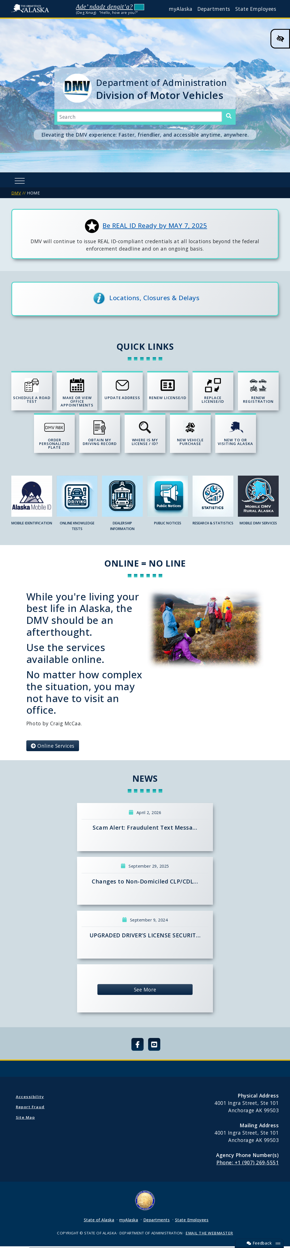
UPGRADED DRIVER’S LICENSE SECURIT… (145, 936)
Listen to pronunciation (139, 7)
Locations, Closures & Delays (154, 297)
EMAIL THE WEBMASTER (209, 1234)
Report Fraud (30, 1108)
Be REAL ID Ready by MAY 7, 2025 (155, 225)
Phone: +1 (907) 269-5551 (247, 1164)
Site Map (25, 1118)
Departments (213, 8)
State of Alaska (31, 9)
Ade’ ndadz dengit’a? (104, 6)
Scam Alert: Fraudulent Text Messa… (145, 829)
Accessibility (30, 1098)
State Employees (255, 8)
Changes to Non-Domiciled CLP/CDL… (145, 883)
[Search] (228, 116)
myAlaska (180, 8)
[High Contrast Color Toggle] (280, 38)
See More (145, 991)
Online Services (52, 747)
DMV (16, 193)
